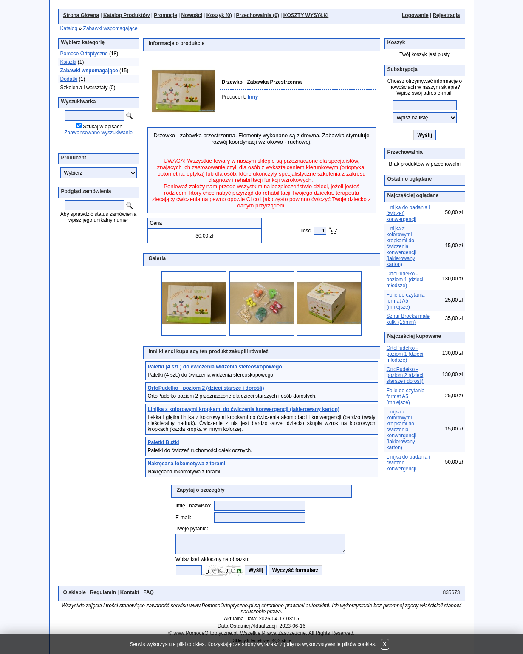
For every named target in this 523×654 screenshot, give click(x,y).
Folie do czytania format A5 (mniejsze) (406, 301)
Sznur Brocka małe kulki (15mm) (408, 319)
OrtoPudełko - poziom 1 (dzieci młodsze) (405, 280)
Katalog (69, 28)
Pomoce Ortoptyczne (84, 54)
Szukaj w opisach (102, 127)
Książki (68, 62)
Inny (253, 97)
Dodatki (69, 79)
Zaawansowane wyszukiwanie (98, 133)
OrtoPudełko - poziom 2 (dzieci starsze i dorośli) (405, 375)
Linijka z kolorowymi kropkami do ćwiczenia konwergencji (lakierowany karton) (401, 246)
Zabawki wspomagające (110, 28)
